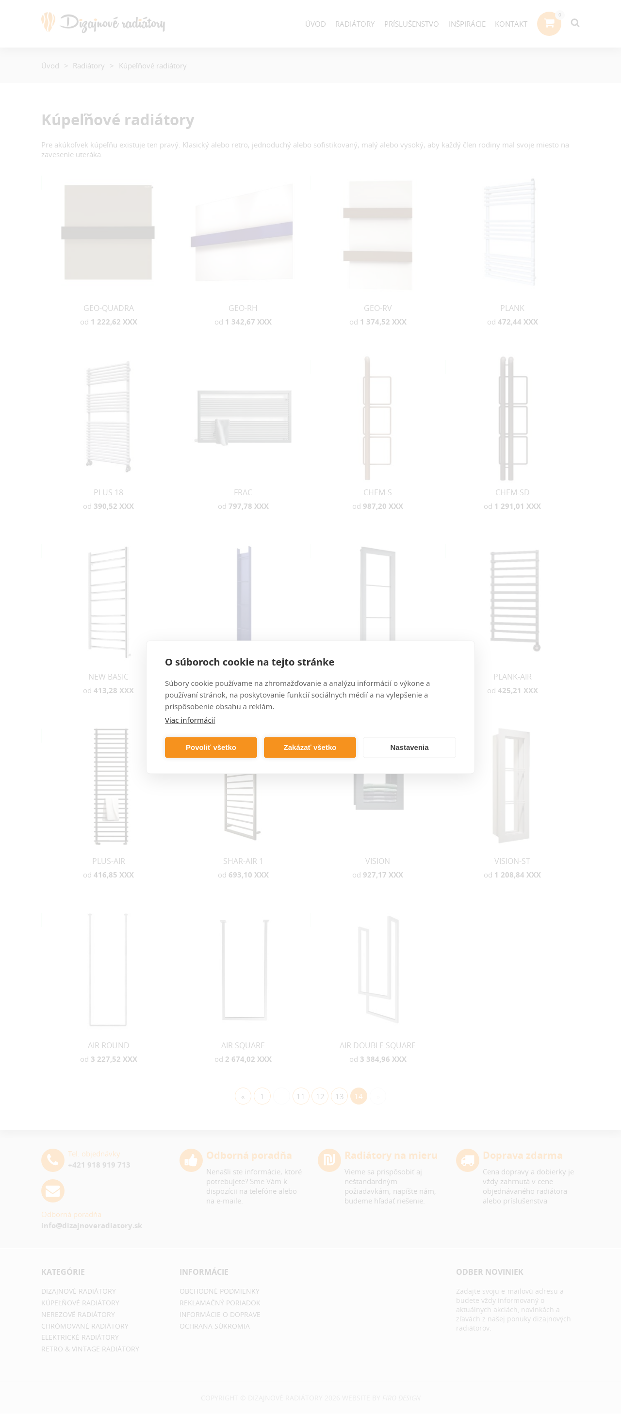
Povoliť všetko (211, 747)
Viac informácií (190, 719)
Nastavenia (409, 747)
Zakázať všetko (310, 747)
